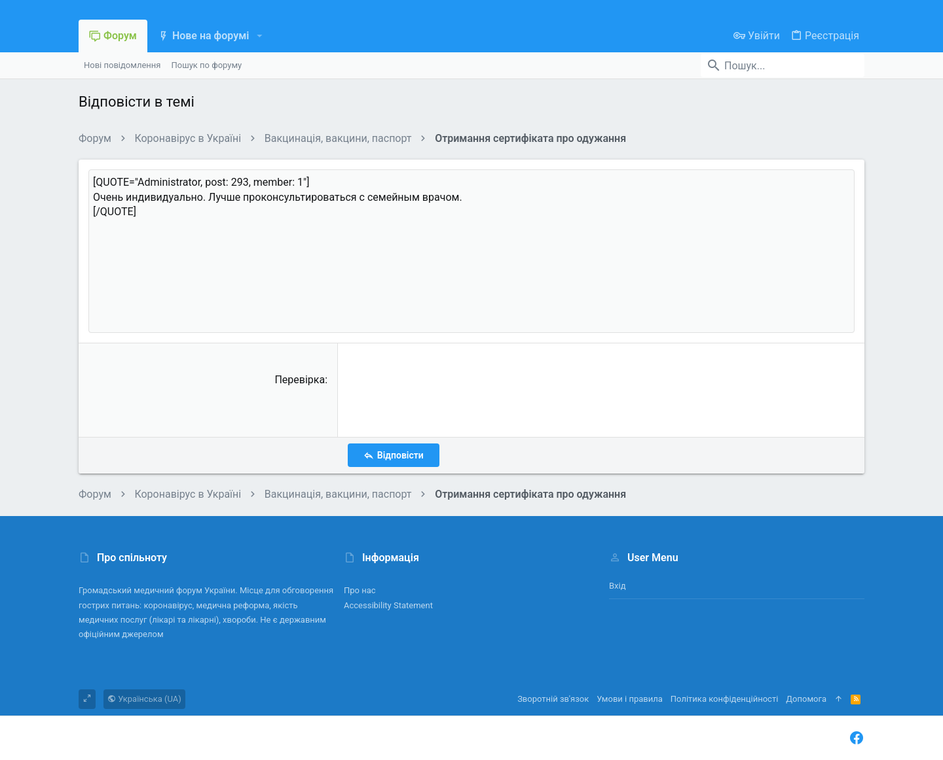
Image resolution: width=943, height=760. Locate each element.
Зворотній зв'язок (553, 699)
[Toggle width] (87, 699)
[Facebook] (856, 738)
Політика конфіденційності (724, 699)
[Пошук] (782, 65)
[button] (259, 36)
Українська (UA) (144, 699)
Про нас (360, 590)
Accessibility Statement (388, 605)
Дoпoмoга (806, 699)
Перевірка (299, 379)
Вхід (617, 586)
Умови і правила (630, 699)
